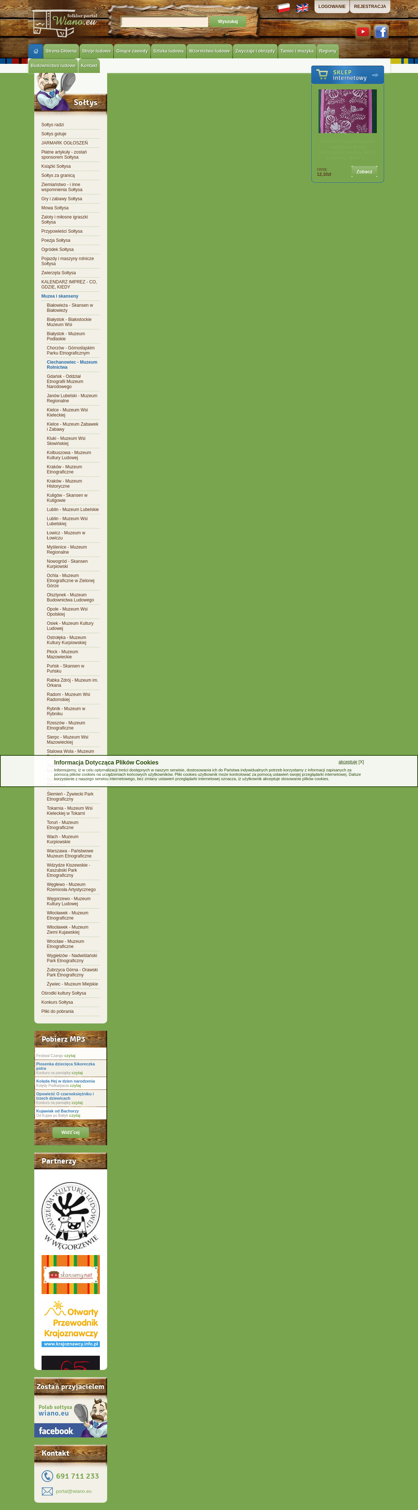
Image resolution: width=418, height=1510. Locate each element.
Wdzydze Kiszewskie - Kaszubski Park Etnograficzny (68, 870)
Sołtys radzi (53, 124)
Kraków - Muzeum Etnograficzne (64, 469)
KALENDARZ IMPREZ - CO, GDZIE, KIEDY (69, 284)
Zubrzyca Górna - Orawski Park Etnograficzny (72, 972)
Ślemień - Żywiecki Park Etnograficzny (70, 796)
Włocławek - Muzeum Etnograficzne (68, 915)
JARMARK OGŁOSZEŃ (65, 143)
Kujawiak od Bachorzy (57, 1111)
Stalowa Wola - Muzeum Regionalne (70, 754)
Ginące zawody (132, 51)
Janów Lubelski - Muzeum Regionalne (72, 398)
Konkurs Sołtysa (57, 1002)
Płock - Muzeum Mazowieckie (62, 654)
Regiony (327, 51)
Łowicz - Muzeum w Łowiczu (66, 535)
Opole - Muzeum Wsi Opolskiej (67, 612)
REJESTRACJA (370, 6)
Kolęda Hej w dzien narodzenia (65, 1081)
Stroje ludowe (96, 51)
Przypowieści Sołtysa (62, 231)
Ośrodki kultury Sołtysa (64, 993)
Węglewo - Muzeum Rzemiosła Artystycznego (71, 887)
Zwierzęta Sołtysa (59, 272)
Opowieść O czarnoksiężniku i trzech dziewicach (65, 1096)
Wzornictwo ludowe (209, 51)
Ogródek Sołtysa (58, 249)
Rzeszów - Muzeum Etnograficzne (66, 725)
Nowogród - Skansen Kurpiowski (67, 564)
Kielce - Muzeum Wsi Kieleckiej (67, 412)
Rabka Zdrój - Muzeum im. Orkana (72, 683)
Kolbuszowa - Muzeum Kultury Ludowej (69, 455)
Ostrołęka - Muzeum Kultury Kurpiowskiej (66, 640)
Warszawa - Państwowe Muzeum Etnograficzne (70, 853)
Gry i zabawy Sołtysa (62, 198)
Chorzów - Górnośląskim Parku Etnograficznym (71, 350)
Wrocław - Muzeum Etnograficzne (65, 944)
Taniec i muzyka (297, 51)
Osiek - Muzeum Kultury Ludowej (70, 626)
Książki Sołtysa (56, 166)
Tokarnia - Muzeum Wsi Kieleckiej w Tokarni (70, 811)
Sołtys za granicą (58, 175)
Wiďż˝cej (71, 1132)
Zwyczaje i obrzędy (255, 51)
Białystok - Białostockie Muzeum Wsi (69, 322)
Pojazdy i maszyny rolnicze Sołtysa (68, 261)
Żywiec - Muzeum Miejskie (72, 984)
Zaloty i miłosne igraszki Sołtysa (65, 219)
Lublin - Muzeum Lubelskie (73, 509)
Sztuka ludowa (168, 51)
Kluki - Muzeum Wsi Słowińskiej (66, 441)
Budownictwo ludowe (53, 65)
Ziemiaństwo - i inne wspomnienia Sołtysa (62, 187)
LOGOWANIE (332, 6)
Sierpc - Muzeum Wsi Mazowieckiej (68, 740)
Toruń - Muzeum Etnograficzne (63, 825)
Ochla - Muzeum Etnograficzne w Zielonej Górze (71, 580)
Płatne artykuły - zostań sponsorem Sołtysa (64, 155)
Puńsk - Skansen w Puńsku (66, 668)
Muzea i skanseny (60, 296)
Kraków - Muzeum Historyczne (64, 484)
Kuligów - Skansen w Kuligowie (67, 498)
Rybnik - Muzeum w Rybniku (66, 711)
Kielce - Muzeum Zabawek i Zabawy (72, 427)
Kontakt (89, 65)
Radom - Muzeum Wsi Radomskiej (68, 697)
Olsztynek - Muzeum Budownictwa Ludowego (70, 597)
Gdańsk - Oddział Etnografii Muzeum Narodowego (65, 381)
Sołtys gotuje (54, 133)
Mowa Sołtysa (55, 207)
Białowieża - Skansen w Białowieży (70, 308)
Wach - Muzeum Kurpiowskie (63, 839)
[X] (351, 761)
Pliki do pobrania (58, 1011)
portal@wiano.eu (74, 1491)
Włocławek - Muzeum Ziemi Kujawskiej (68, 930)
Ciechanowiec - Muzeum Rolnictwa (72, 365)
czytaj (69, 1055)
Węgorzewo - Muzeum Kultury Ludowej (69, 901)
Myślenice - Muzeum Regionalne (67, 550)
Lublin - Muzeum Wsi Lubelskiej (67, 521)
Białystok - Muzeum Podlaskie (66, 336)
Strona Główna (61, 51)
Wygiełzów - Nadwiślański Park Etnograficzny (72, 958)
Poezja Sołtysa (56, 240)
